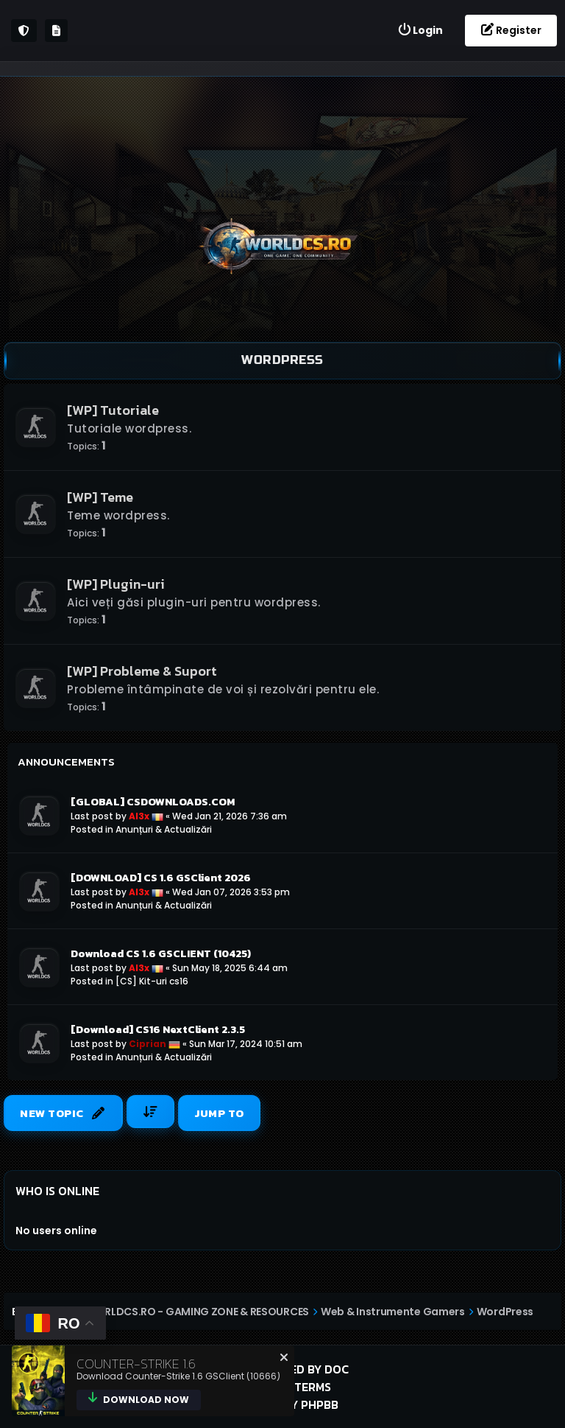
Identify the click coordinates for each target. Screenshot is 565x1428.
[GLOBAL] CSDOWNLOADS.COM (153, 802)
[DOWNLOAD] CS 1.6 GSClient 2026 (161, 877)
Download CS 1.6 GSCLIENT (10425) (161, 953)
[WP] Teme (100, 497)
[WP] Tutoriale (113, 410)
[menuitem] (420, 30)
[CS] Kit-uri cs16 (152, 981)
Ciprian (147, 1043)
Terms (312, 1387)
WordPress (282, 360)
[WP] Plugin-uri (116, 584)
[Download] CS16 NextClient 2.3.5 (158, 1029)
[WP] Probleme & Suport (142, 671)
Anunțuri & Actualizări (164, 829)
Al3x (139, 816)
